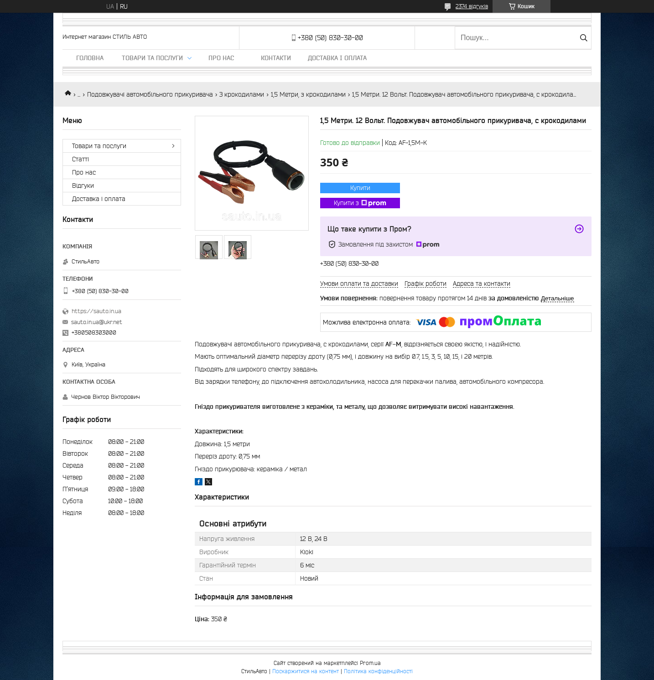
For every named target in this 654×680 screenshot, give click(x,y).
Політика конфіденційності (378, 671)
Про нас (221, 58)
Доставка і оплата (337, 58)
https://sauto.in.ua (96, 311)
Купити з (360, 203)
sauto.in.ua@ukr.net (96, 322)
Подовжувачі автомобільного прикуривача (150, 94)
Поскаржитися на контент (305, 671)
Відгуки (83, 185)
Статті (80, 159)
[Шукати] (584, 37)
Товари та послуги (152, 58)
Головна (90, 58)
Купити (360, 187)
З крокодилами (241, 94)
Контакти (276, 58)
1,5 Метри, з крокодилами (308, 94)
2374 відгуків (472, 6)
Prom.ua (370, 663)
